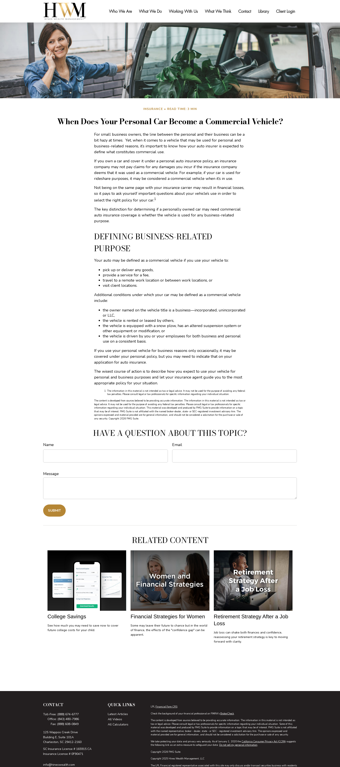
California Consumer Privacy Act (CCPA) (264, 741)
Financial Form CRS (166, 706)
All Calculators (118, 724)
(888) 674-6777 (68, 714)
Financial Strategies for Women (168, 616)
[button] (120, 11)
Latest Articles (118, 714)
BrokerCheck (227, 713)
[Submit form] (54, 510)
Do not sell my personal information (238, 745)
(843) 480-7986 (68, 719)
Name (48, 444)
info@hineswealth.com (59, 765)
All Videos (115, 719)
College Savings (66, 616)
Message (51, 473)
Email (177, 444)
